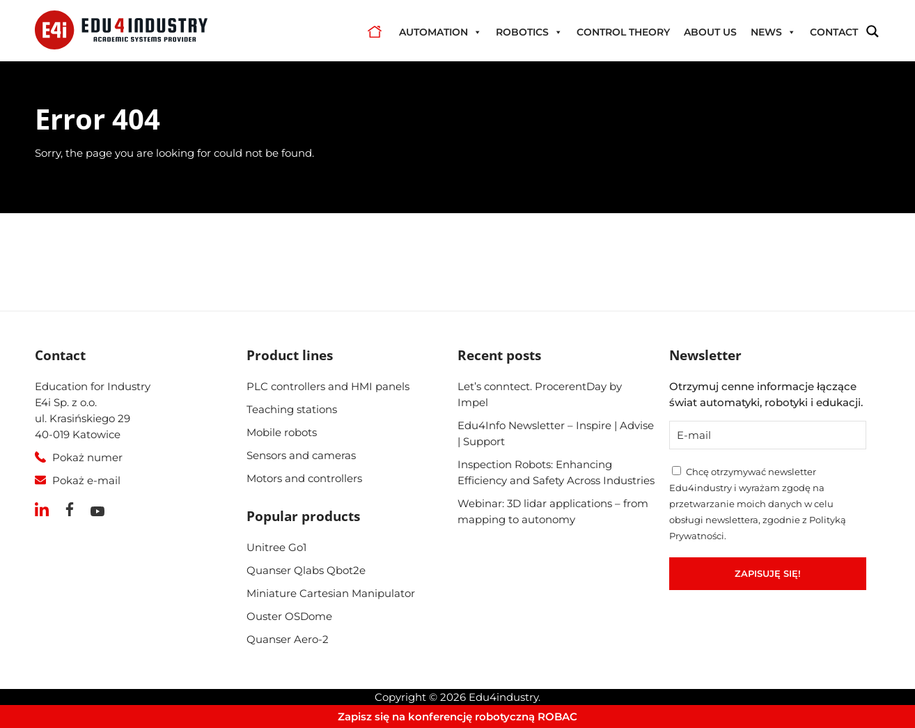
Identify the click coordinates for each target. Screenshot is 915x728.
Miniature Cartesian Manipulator (331, 593)
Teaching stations (292, 409)
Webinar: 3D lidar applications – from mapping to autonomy (553, 511)
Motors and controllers (304, 478)
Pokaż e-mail (86, 480)
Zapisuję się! (768, 573)
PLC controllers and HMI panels (328, 386)
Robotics (529, 32)
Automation (440, 32)
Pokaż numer (87, 457)
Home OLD (375, 32)
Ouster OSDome (289, 616)
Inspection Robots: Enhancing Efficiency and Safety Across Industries (556, 472)
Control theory (623, 32)
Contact (834, 32)
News (773, 32)
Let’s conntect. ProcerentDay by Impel (540, 394)
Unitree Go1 (276, 547)
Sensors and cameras (301, 455)
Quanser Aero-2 (288, 639)
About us (710, 32)
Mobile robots (282, 432)
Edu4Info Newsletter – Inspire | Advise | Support (556, 433)
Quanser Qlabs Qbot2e (306, 570)
